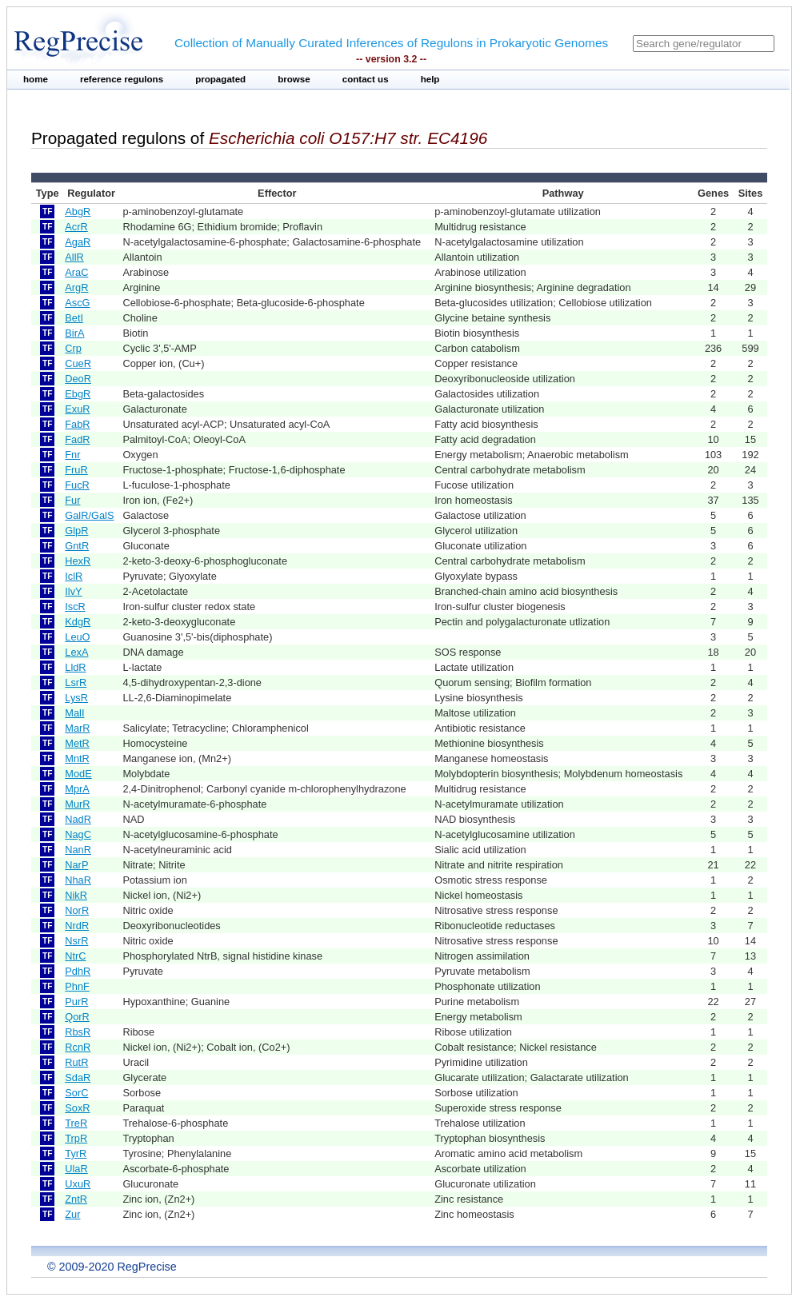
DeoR (78, 379)
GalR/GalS (89, 515)
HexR (77, 561)
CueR (78, 363)
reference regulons (121, 79)
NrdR (77, 926)
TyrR (75, 1153)
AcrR (76, 227)
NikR (76, 895)
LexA (76, 652)
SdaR (77, 1078)
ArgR (76, 287)
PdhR (77, 971)
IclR (73, 576)
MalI (74, 713)
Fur (72, 500)
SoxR (77, 1108)
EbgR (77, 394)
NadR (78, 819)
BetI (74, 318)
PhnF (77, 986)
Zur (72, 1214)
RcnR (77, 1047)
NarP (76, 865)
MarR (77, 728)
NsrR (76, 941)
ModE (78, 774)
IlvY (73, 591)
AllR (74, 257)
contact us (365, 79)
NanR (78, 850)
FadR (77, 439)
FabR (77, 424)
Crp (73, 348)
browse (294, 79)
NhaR (78, 880)
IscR (75, 607)
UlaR (76, 1169)
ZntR (76, 1199)
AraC (76, 272)
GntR (77, 546)
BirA (74, 333)
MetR (77, 743)
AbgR (77, 211)
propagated (220, 79)
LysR (76, 698)
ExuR (77, 409)
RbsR (77, 1032)
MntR (77, 758)
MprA (77, 789)
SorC (76, 1093)
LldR (75, 667)
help (430, 79)
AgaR (77, 242)
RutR (76, 1062)
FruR (76, 470)
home (35, 79)
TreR (76, 1123)
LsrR (75, 682)
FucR (77, 485)
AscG (77, 303)
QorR (77, 1017)
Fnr (72, 455)
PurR (76, 1002)
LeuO (77, 637)
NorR (77, 910)
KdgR (77, 622)
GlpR (76, 531)
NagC (78, 834)
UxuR (77, 1184)
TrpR (76, 1138)
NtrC (75, 956)
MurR (77, 804)
